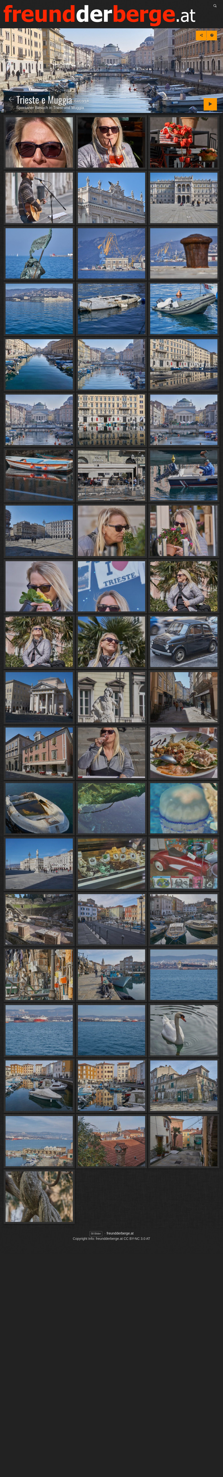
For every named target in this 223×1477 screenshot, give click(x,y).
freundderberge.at (120, 1233)
